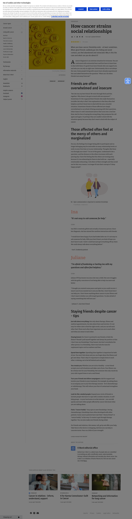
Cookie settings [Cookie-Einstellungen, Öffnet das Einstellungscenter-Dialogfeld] (106, 9)
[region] (66, 9)
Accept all (80, 9)
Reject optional (93, 9)
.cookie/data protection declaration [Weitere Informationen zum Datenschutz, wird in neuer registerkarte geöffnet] (60, 16)
